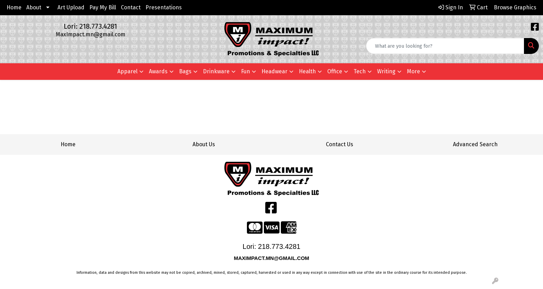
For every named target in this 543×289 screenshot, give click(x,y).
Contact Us (339, 144)
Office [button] (334, 71)
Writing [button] (386, 71)
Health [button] (307, 71)
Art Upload (70, 7)
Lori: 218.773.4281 (90, 26)
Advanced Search (475, 144)
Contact (131, 7)
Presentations (163, 7)
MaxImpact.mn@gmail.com (90, 34)
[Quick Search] (445, 46)
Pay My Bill (102, 7)
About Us (204, 144)
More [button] (413, 71)
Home (14, 7)
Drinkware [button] (216, 71)
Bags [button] (185, 71)
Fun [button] (245, 71)
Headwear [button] (274, 71)
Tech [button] (360, 71)
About (33, 7)
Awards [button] (158, 71)
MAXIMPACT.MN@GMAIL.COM (272, 258)
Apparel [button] (127, 71)
